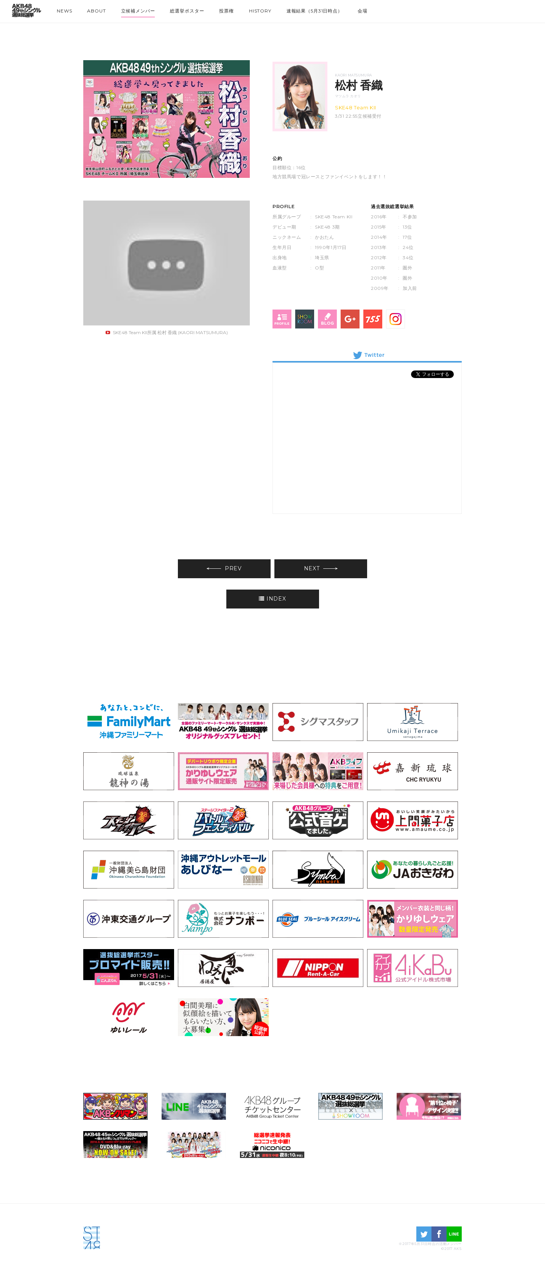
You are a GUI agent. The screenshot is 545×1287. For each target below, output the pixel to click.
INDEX (272, 598)
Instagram (395, 319)
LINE (454, 1234)
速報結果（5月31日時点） (315, 11)
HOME (26, 12)
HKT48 (499, 9)
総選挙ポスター (187, 11)
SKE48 (472, 9)
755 (372, 319)
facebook (439, 1234)
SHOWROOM (304, 319)
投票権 (226, 11)
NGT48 (513, 9)
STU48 (527, 9)
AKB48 (459, 9)
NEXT (321, 568)
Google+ (350, 319)
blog (327, 319)
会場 (362, 11)
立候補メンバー (138, 11)
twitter (423, 1234)
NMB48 (486, 9)
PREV (224, 568)
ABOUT (96, 11)
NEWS (64, 11)
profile (281, 319)
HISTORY (260, 11)
